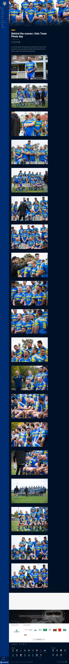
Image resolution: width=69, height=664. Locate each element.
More (4, 18)
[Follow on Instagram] (25, 644)
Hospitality (3, 27)
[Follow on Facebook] (21, 644)
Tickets (2, 20)
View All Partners (39, 639)
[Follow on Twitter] (23, 644)
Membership (3, 22)
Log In (3, 659)
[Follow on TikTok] (19, 644)
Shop (2, 24)
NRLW (2, 16)
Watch (2, 9)
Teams (2, 14)
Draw (2, 11)
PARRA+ (2, 25)
